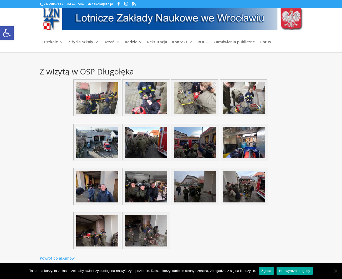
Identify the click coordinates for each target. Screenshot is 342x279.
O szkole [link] (50, 42)
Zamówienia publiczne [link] (234, 42)
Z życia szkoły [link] (80, 42)
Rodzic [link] (131, 42)
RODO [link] (203, 42)
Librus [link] (265, 42)
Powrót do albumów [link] (57, 258)
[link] (7, 33)
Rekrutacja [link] (157, 42)
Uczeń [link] (109, 42)
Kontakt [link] (179, 42)
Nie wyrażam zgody (294, 271)
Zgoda (266, 271)
